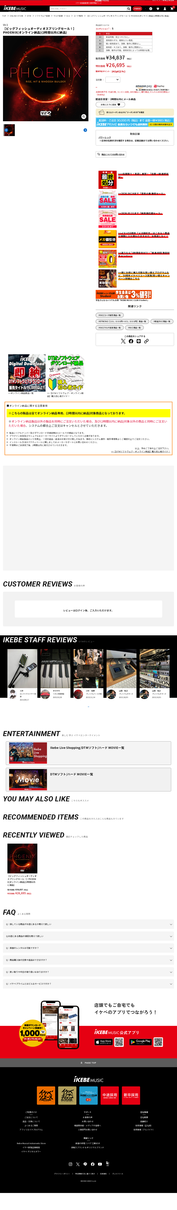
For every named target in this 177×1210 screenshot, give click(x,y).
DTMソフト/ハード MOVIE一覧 (71, 791)
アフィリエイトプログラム (31, 1147)
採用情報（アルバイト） (144, 1147)
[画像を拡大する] (83, 125)
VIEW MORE (88, 719)
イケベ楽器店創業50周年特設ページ (88, 10)
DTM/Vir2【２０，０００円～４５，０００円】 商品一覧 (123, 330)
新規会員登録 (168, 3)
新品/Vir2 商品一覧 (162, 330)
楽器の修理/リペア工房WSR (87, 1160)
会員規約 (103, 1190)
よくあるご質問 (31, 1142)
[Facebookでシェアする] (131, 350)
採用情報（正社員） (144, 1142)
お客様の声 (87, 1134)
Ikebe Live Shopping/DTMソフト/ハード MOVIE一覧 (87, 764)
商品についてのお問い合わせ (113, 163)
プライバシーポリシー (62, 1190)
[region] (88, 886)
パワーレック (105, 147)
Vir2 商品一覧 (135, 337)
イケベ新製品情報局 (31, 1164)
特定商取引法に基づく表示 (85, 1190)
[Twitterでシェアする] (123, 350)
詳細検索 (122, 16)
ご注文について (31, 1134)
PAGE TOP (90, 1080)
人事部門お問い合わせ (87, 1147)
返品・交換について (31, 1138)
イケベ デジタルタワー (31, 1168)
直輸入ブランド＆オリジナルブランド (87, 1164)
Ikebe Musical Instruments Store (31, 1160)
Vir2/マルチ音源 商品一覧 (110, 337)
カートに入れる (112, 96)
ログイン (156, 3)
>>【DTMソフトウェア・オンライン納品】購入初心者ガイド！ (140, 460)
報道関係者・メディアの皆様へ (87, 1142)
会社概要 (144, 1134)
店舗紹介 (144, 1138)
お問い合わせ (87, 1138)
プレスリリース (117, 1190)
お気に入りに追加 (108, 113)
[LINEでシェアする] (138, 350)
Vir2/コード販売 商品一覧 (110, 324)
